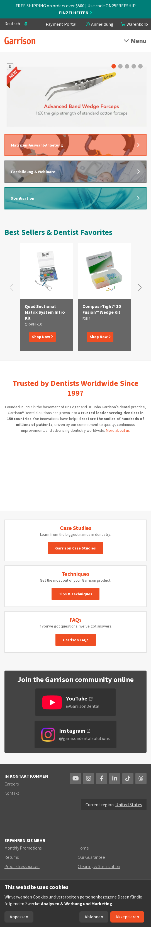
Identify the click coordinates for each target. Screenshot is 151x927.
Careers (11, 784)
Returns (11, 857)
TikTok (127, 778)
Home (83, 848)
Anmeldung (102, 24)
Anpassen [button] (19, 916)
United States (128, 804)
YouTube (75, 778)
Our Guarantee (91, 857)
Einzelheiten (75, 12)
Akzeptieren (127, 916)
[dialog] (75, 903)
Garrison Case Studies (75, 548)
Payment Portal (61, 24)
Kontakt (11, 793)
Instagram (88, 778)
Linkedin (114, 778)
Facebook (101, 778)
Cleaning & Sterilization (99, 866)
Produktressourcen (22, 866)
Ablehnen (94, 916)
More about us (118, 430)
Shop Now (42, 336)
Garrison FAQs (76, 639)
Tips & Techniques (75, 593)
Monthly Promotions (23, 848)
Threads (141, 778)
